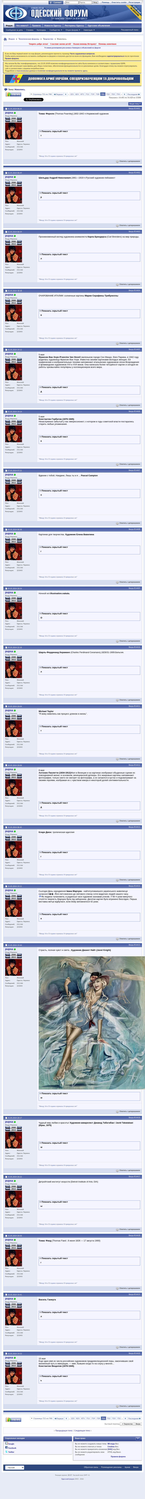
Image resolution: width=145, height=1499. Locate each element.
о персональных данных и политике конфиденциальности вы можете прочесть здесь (51, 71)
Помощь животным (107, 44)
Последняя (134, 94)
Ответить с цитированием (128, 161)
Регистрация (134, 2)
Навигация (88, 30)
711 (87, 94)
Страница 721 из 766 (42, 94)
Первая (58, 94)
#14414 (137, 886)
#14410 (137, 647)
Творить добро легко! (38, 44)
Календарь (41, 30)
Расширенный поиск (129, 30)
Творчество (48, 39)
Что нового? (22, 25)
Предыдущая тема (63, 1430)
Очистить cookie (119, 2)
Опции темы (134, 104)
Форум (9, 25)
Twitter (11, 1452)
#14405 (137, 349)
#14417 (137, 1176)
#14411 (137, 706)
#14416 (137, 1117)
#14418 (137, 1235)
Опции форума (72, 30)
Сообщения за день (14, 30)
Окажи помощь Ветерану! (84, 44)
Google (11, 1444)
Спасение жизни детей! (60, 44)
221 (72, 94)
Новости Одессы (52, 25)
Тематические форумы (28, 39)
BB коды (111, 1444)
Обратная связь (91, 1467)
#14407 (137, 470)
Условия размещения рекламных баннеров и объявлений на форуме (72, 48)
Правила (36, 25)
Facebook (12, 1448)
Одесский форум (67, 1479)
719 (92, 94)
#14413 (137, 827)
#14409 (137, 588)
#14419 (137, 1294)
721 (102, 94)
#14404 (137, 290)
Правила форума (118, 1456)
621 (77, 94)
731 (118, 94)
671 (82, 94)
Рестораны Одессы (74, 25)
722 (108, 94)
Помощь (105, 2)
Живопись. (20, 89)
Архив (127, 1467)
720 (97, 94)
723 (113, 94)
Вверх (131, 108)
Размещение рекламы (111, 1467)
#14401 (137, 108)
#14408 (137, 529)
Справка (29, 30)
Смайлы (111, 1446)
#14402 (137, 172)
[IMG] (110, 1449)
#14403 (137, 231)
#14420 (137, 1353)
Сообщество (55, 30)
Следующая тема (82, 1430)
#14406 (137, 411)
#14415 (137, 945)
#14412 (137, 765)
